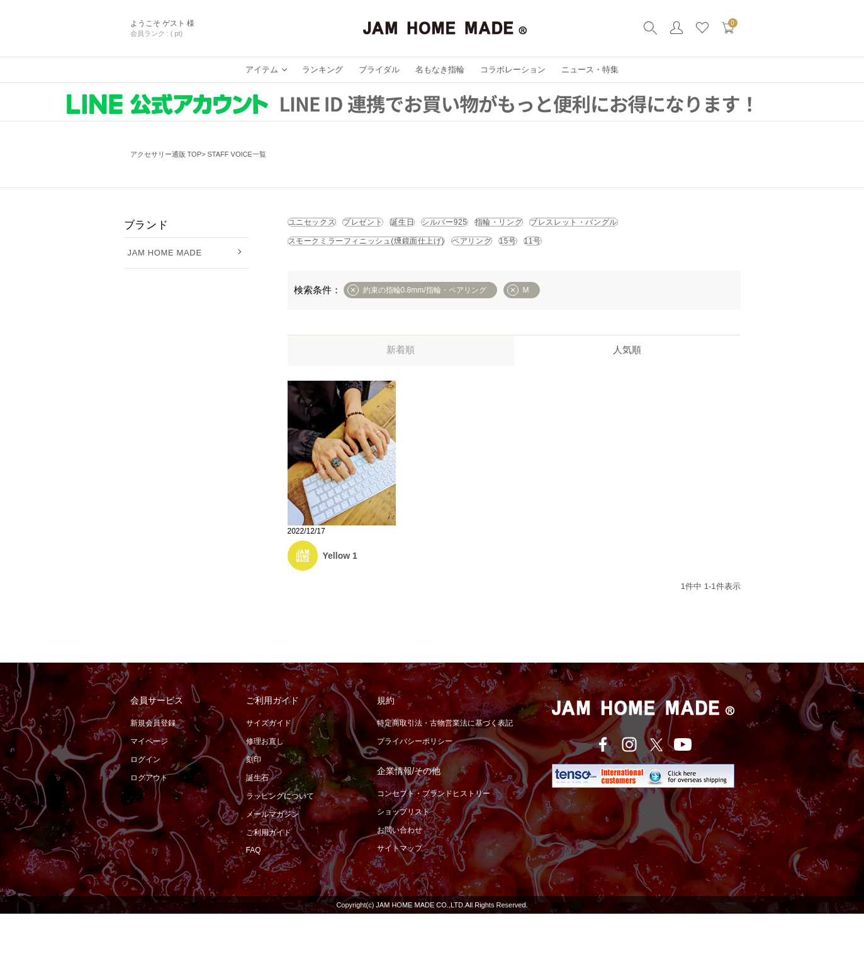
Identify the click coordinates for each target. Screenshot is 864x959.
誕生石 (257, 823)
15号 (311, 282)
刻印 (253, 804)
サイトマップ (399, 893)
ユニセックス (328, 227)
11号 (363, 282)
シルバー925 (554, 227)
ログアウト (149, 823)
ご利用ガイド (268, 877)
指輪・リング (642, 227)
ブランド (146, 225)
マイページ (149, 786)
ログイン (145, 804)
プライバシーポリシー (414, 786)
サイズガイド (268, 768)
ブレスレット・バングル (352, 254)
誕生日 (481, 227)
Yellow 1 (340, 601)
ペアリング (673, 254)
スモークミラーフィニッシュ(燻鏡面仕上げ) (526, 254)
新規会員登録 (153, 768)
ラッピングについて (280, 841)
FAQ (253, 895)
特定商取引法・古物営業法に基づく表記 (445, 768)
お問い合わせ (399, 875)
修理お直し (265, 786)
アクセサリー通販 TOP (165, 154)
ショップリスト (403, 857)
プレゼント (412, 227)
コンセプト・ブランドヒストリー (433, 838)
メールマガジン (272, 859)
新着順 (400, 395)
